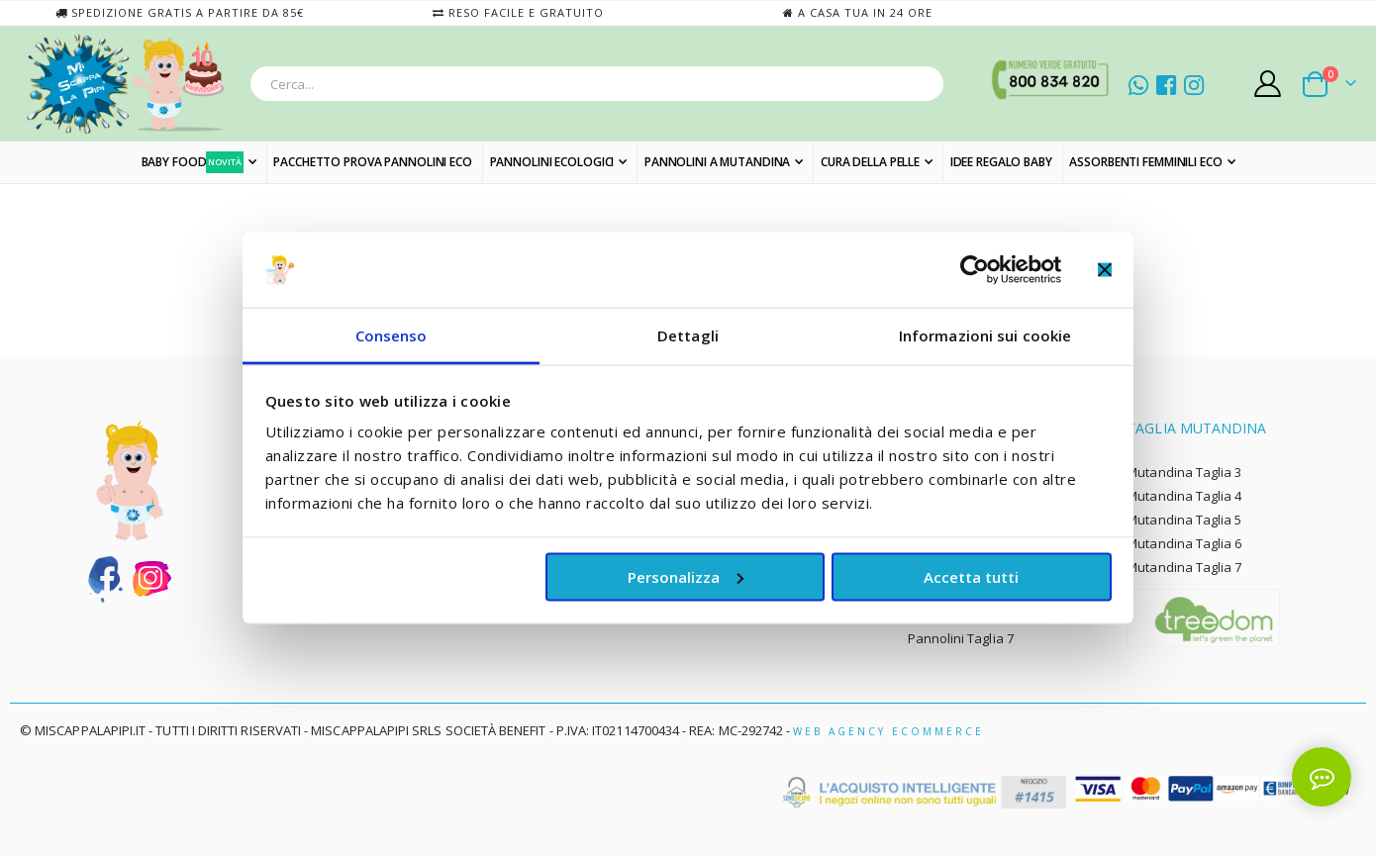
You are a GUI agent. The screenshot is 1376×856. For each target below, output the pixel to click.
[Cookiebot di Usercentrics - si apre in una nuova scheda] (974, 269)
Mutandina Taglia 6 (1184, 543)
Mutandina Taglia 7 (1184, 567)
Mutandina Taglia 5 (1184, 519)
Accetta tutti (971, 576)
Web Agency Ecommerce (888, 731)
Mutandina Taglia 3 (1184, 472)
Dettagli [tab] (688, 335)
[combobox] (596, 83)
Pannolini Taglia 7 (961, 638)
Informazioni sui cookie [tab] (985, 335)
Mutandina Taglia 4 (1184, 496)
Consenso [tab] (391, 335)
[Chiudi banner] (1105, 269)
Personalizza (685, 576)
